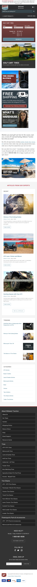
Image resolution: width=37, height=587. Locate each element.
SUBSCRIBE (26, 564)
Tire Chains (6, 481)
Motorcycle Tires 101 (9, 343)
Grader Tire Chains (8, 513)
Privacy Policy (10, 576)
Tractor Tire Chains (8, 491)
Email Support (6, 436)
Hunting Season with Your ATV (13, 294)
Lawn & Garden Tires (8, 455)
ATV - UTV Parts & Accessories (11, 521)
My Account (21, 8)
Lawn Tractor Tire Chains (10, 502)
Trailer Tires (6, 465)
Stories (5, 388)
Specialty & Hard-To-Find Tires (11, 473)
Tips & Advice (7, 392)
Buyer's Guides (7, 374)
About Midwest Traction (10, 411)
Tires (3, 444)
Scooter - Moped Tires (8, 476)
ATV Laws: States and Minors (13, 256)
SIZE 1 (4, 25)
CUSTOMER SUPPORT (18, 540)
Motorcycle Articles (8, 381)
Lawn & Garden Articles (9, 377)
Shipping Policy (7, 425)
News (5, 385)
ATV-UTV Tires (7, 447)
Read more (7, 227)
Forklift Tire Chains (8, 506)
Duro (30, 142)
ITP (2, 144)
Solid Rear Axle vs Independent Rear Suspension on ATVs (12, 324)
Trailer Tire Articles (8, 399)
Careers (4, 422)
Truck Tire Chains (7, 495)
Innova (33, 142)
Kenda (26, 142)
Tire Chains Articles (8, 396)
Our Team (5, 418)
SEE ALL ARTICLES (18, 311)
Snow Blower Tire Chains (10, 499)
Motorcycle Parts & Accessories (11, 524)
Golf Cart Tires (6, 458)
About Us (5, 414)
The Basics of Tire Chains (10, 353)
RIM (27, 25)
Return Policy (6, 429)
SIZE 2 (15, 25)
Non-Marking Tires (8, 469)
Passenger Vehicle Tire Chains (11, 488)
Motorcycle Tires (7, 451)
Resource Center (7, 440)
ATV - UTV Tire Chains (9, 484)
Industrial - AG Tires (8, 462)
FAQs (3, 432)
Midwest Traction (7, 219)
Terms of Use (18, 576)
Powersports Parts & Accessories (13, 517)
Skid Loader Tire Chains (9, 509)
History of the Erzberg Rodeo (12, 217)
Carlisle (22, 142)
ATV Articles (7, 370)
